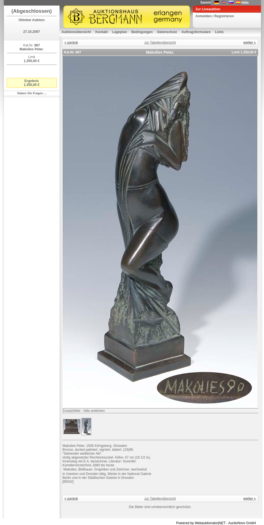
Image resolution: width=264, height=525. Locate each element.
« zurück (71, 42)
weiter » (249, 42)
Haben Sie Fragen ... (31, 93)
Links (219, 32)
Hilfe (245, 3)
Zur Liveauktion (208, 9)
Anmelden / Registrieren (215, 16)
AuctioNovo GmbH (242, 523)
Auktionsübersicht (76, 32)
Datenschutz (167, 32)
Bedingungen (142, 32)
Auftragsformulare (196, 32)
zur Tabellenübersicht (160, 42)
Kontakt (101, 32)
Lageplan (119, 32)
